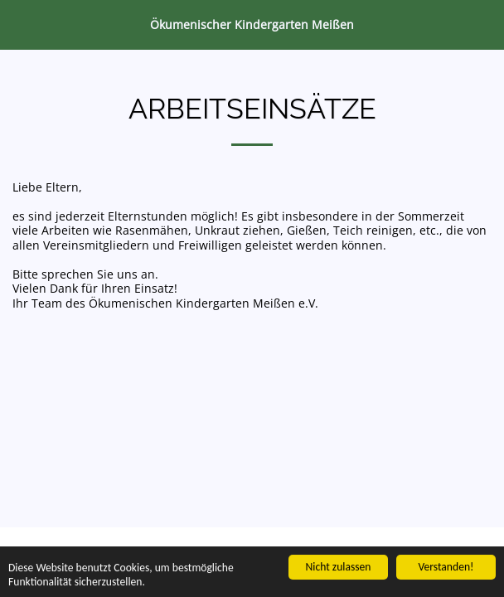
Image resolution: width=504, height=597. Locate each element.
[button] (18, 24)
